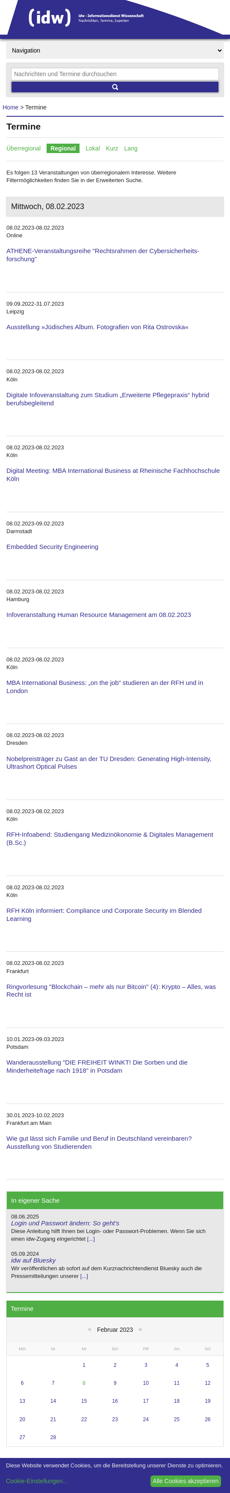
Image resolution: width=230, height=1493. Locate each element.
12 (207, 1383)
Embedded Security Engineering (52, 546)
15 (84, 1401)
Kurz (112, 148)
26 (207, 1419)
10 (146, 1383)
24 (146, 1419)
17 (146, 1401)
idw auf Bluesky (33, 1260)
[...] (91, 1239)
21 (53, 1419)
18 (177, 1401)
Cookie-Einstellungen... (37, 1481)
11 (177, 1383)
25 (177, 1419)
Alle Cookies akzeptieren (185, 1481)
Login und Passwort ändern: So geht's (65, 1223)
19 (207, 1401)
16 (115, 1401)
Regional (63, 148)
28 (53, 1437)
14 (53, 1401)
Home (10, 107)
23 (115, 1419)
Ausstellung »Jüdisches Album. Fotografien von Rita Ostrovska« (97, 326)
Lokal (93, 148)
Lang (131, 148)
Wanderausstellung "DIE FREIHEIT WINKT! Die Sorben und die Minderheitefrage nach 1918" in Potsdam (97, 1066)
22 (84, 1419)
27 (22, 1437)
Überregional (23, 148)
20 (22, 1419)
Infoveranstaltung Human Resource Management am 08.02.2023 (98, 614)
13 (22, 1401)
